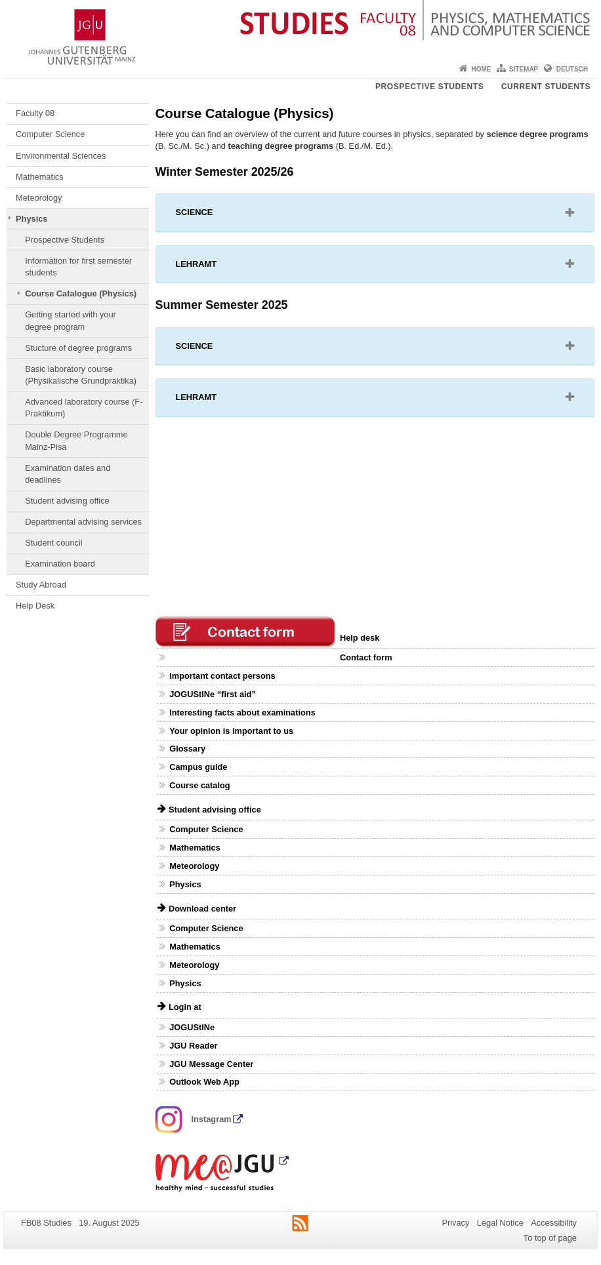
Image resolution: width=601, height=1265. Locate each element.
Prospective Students (64, 240)
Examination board (60, 564)
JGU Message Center (211, 1064)
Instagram (193, 1119)
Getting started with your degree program (70, 320)
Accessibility (554, 1223)
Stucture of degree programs (78, 348)
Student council (54, 543)
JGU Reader (193, 1046)
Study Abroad (41, 585)
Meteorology (39, 198)
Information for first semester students (78, 266)
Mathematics (40, 177)
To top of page (550, 1238)
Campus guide (198, 767)
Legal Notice (500, 1223)
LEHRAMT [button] (213, 266)
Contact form (366, 657)
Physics (31, 219)
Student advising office (67, 501)
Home (481, 69)
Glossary (187, 748)
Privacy (455, 1223)
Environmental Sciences (61, 156)
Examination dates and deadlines (67, 474)
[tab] (375, 212)
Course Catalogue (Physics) (80, 293)
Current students (546, 86)
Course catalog (199, 785)
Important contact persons (222, 676)
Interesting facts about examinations (242, 712)
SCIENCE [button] (211, 215)
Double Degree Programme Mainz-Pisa (76, 440)
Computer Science (50, 134)
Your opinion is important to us (231, 731)
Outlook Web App (204, 1082)
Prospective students (429, 86)
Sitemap (523, 69)
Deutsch (572, 69)
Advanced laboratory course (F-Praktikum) (83, 407)
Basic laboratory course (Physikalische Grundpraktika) (80, 375)
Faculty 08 (35, 113)
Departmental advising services (83, 522)
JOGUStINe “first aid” (212, 694)
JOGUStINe (192, 1027)
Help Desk (35, 606)
